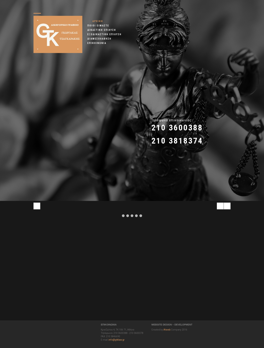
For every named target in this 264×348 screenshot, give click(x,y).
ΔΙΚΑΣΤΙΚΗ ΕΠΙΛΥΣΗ (101, 30)
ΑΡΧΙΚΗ (97, 21)
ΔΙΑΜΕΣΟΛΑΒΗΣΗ (99, 38)
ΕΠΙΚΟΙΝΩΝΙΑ (96, 43)
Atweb (167, 329)
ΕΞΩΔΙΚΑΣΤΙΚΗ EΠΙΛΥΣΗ (104, 34)
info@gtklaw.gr (117, 339)
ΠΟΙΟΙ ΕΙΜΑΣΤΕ (98, 25)
